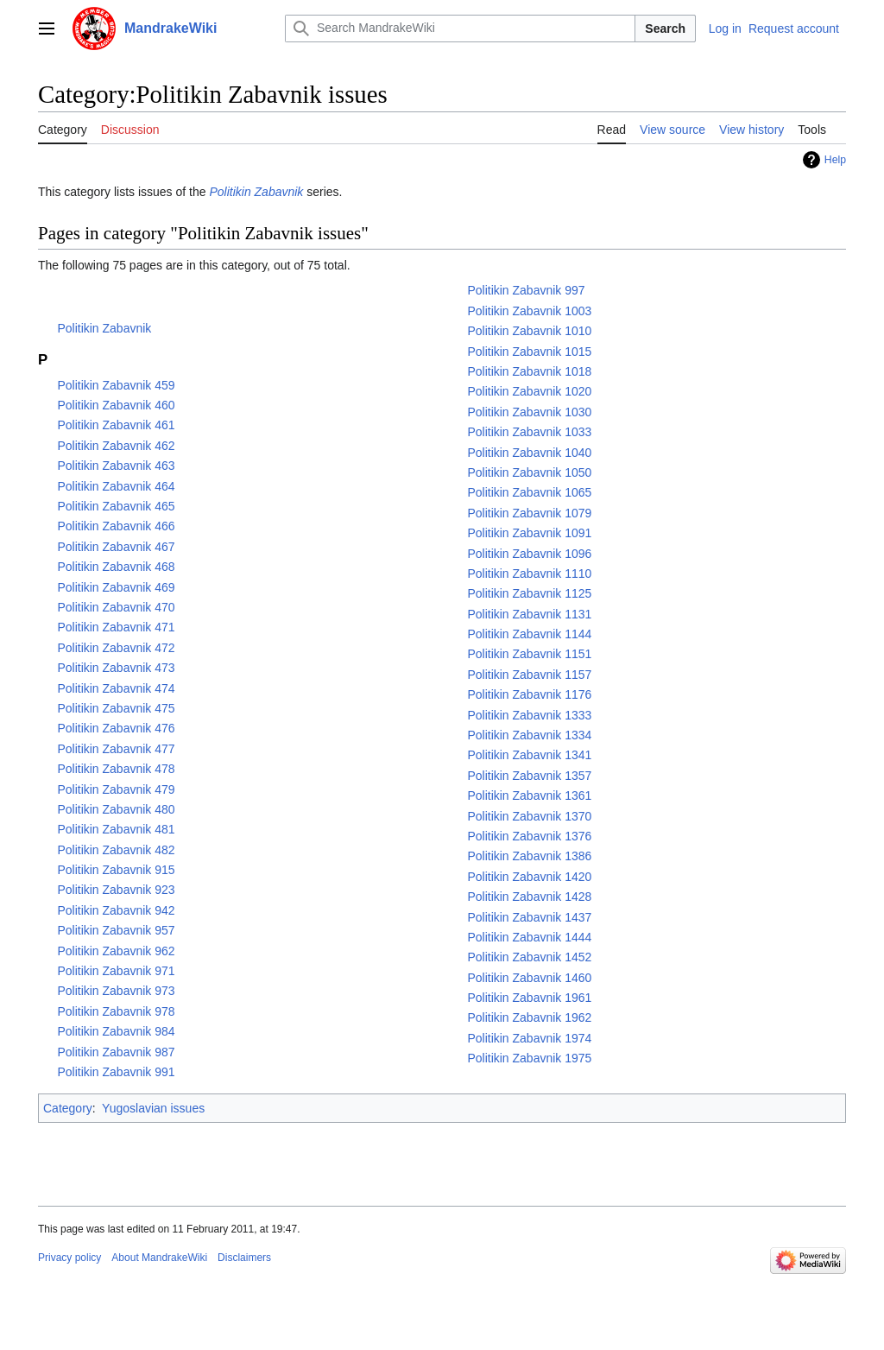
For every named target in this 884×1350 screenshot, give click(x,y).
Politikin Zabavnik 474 (115, 688)
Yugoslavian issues (153, 1108)
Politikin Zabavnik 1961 (529, 998)
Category (67, 1108)
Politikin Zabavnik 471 (115, 627)
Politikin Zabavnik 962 (115, 951)
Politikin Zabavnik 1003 (529, 311)
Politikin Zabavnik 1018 (529, 371)
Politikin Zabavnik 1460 (529, 978)
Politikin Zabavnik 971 (115, 971)
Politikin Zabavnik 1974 (529, 1038)
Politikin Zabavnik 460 (115, 405)
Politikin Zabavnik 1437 (529, 917)
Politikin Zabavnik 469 (115, 587)
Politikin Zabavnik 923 (115, 890)
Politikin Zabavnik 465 (115, 506)
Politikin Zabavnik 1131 (529, 614)
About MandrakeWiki (159, 1258)
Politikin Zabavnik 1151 (529, 654)
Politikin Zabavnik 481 (115, 829)
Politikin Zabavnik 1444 (529, 937)
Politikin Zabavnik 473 (115, 668)
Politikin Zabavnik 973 (115, 991)
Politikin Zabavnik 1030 (529, 412)
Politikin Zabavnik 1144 (529, 634)
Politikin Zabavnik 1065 (529, 492)
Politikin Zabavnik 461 (115, 425)
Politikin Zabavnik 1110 (529, 573)
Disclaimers (244, 1258)
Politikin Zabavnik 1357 (529, 776)
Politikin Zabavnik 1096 (529, 554)
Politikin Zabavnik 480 (115, 809)
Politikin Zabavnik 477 (115, 749)
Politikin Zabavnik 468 (115, 567)
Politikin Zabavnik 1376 (529, 836)
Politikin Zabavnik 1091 (529, 533)
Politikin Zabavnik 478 (115, 769)
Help (835, 160)
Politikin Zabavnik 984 (115, 1031)
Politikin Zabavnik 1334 (529, 735)
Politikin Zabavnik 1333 (529, 715)
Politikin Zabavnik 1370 (529, 816)
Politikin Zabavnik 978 (115, 1011)
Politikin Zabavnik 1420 (529, 877)
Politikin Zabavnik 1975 (529, 1058)
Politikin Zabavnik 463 (115, 465)
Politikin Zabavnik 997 (525, 290)
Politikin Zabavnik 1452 (529, 957)
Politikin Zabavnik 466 (115, 526)
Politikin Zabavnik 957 (115, 930)
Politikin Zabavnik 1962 (529, 1017)
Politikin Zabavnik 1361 (529, 795)
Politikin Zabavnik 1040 (529, 453)
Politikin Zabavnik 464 (115, 486)
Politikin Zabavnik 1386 (529, 856)
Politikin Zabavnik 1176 (529, 694)
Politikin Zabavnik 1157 (529, 674)
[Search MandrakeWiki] (460, 28)
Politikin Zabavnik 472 (115, 648)
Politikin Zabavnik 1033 (529, 432)
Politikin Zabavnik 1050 (529, 472)
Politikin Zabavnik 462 (115, 446)
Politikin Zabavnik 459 (115, 385)
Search (665, 28)
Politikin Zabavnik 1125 (529, 593)
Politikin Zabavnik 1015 (529, 351)
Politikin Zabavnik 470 (115, 607)
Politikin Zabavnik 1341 (529, 755)
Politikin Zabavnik (256, 192)
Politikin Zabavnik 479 (115, 789)
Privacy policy (69, 1258)
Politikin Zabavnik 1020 (529, 391)
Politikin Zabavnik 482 (115, 850)
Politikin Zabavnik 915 (115, 870)
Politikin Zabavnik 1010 (529, 331)
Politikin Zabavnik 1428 (529, 896)
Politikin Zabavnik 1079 (529, 513)
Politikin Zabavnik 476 (115, 728)
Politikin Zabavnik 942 (115, 910)
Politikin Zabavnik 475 (115, 708)
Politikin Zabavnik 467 (115, 547)
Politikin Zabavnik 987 (115, 1052)
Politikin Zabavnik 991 (115, 1072)
